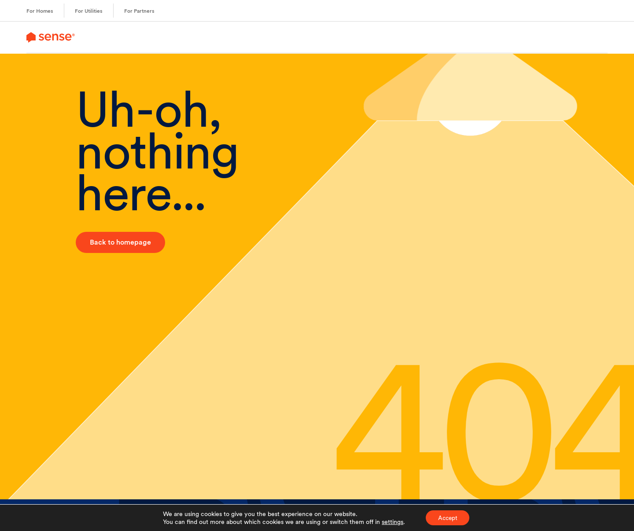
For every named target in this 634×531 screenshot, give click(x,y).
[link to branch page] (50, 37)
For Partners (139, 11)
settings (391, 521)
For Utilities (89, 11)
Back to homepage (120, 242)
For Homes (39, 11)
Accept (447, 517)
